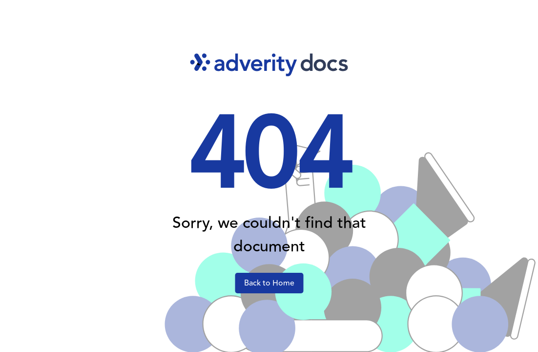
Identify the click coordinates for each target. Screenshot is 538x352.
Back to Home (269, 283)
